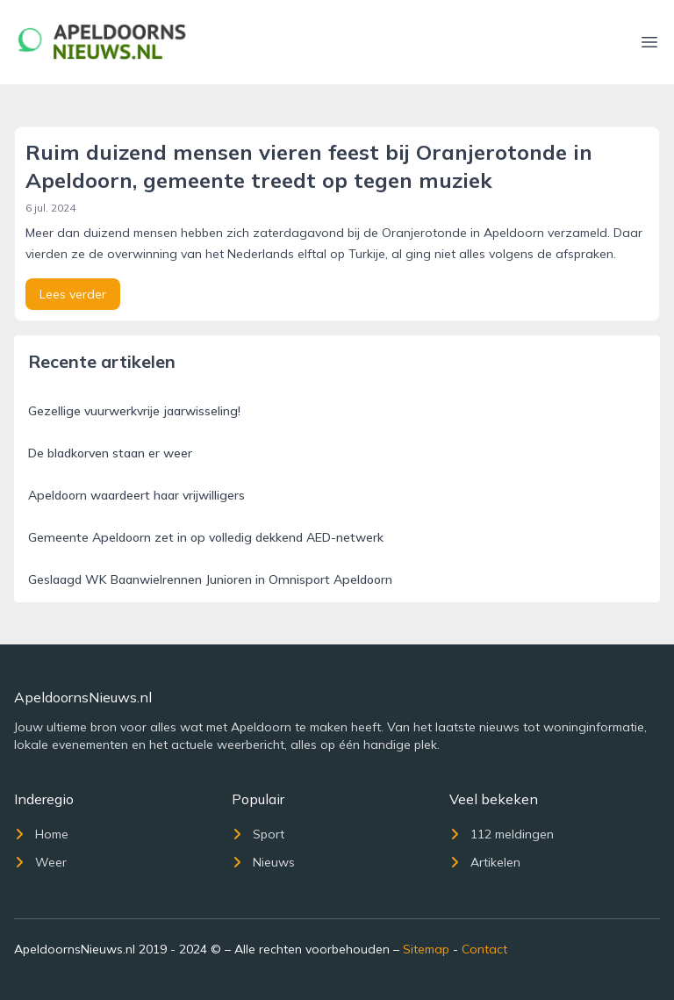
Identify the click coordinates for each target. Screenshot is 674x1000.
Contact (484, 949)
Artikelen (484, 862)
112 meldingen (501, 834)
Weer (40, 862)
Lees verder (72, 294)
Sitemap (426, 949)
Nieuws (263, 862)
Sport (258, 834)
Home (41, 834)
